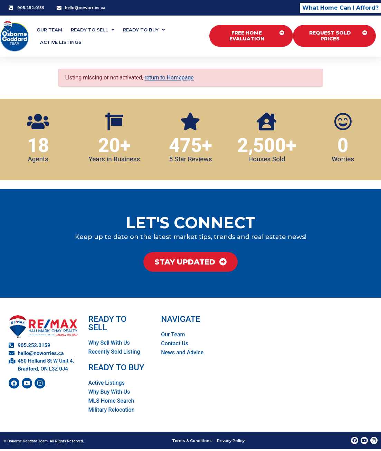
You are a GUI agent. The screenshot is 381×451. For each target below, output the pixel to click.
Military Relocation (111, 411)
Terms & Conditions (191, 441)
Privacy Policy (231, 441)
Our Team (49, 29)
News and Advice (182, 354)
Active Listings (61, 42)
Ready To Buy (144, 30)
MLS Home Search (111, 402)
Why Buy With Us (109, 393)
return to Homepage (168, 77)
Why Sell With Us (109, 344)
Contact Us (174, 345)
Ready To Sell (92, 30)
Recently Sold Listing (114, 353)
